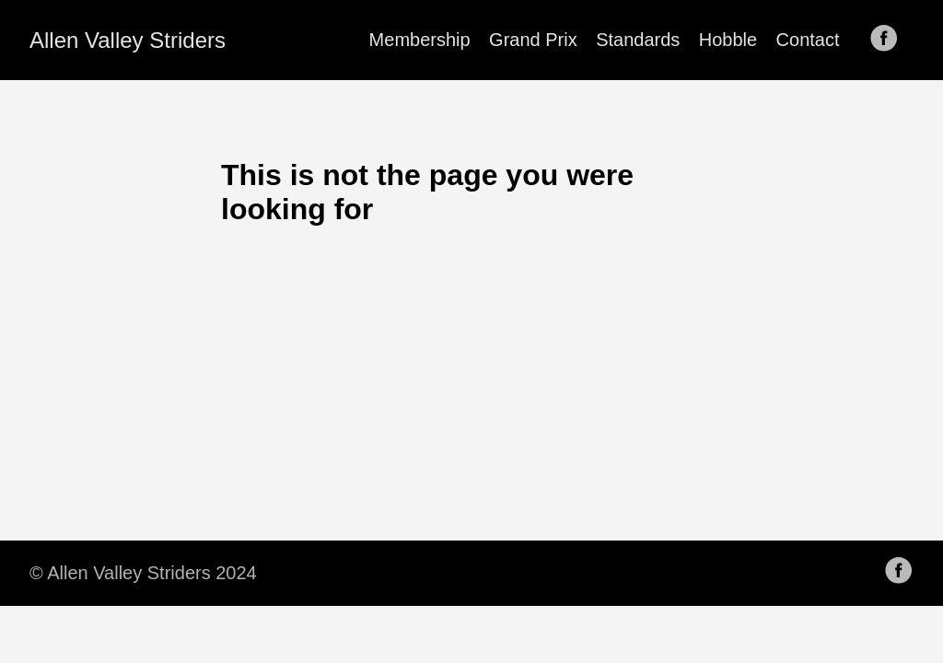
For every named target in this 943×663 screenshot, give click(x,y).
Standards (638, 39)
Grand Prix (533, 39)
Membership (420, 39)
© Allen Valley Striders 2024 (143, 573)
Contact (808, 39)
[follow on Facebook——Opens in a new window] (889, 39)
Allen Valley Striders (127, 40)
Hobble (728, 39)
